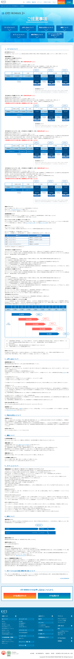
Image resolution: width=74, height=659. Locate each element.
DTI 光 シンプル (5, 630)
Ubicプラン (21, 638)
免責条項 (47, 653)
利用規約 (60, 641)
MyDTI (20, 408)
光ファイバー (5, 619)
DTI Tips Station (62, 638)
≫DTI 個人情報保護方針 (64, 578)
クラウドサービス (23, 630)
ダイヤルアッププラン (7, 639)
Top (23, 2)
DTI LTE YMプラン (23, 626)
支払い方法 (60, 634)
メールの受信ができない (63, 631)
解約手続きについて (37, 34)
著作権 (52, 653)
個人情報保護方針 (40, 653)
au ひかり (4, 623)
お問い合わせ (61, 625)
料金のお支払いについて (46, 27)
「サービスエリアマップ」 (16, 209)
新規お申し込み (61, 2)
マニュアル (40, 622)
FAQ (59, 628)
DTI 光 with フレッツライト (8, 628)
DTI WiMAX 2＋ (22, 623)
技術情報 (40, 630)
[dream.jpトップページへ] (4, 612)
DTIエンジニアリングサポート (24, 444)
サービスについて (9, 27)
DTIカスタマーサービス (11, 410)
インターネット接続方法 (44, 626)
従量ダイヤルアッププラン (8, 641)
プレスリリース (61, 622)
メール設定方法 (41, 625)
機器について (64, 27)
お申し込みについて (28, 27)
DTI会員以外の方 (19, 596)
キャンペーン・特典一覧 (24, 641)
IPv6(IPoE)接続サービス (7, 634)
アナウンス (60, 616)
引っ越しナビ (41, 633)
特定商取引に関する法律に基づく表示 (64, 653)
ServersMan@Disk (23, 632)
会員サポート (41, 616)
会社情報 (32, 653)
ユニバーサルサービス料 (30, 222)
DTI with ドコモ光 (6, 625)
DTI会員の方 (54, 596)
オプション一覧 (22, 645)
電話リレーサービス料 (43, 222)
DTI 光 (3, 621)
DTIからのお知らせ (62, 618)
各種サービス (5, 616)
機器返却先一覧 (61, 632)
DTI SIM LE (21, 625)
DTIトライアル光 (5, 632)
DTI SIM (20, 621)
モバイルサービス (23, 619)
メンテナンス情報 (62, 620)
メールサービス (22, 636)
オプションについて (18, 34)
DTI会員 (69, 2)
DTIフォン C (4, 643)
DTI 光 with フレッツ (6, 626)
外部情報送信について (43, 637)
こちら (32, 303)
